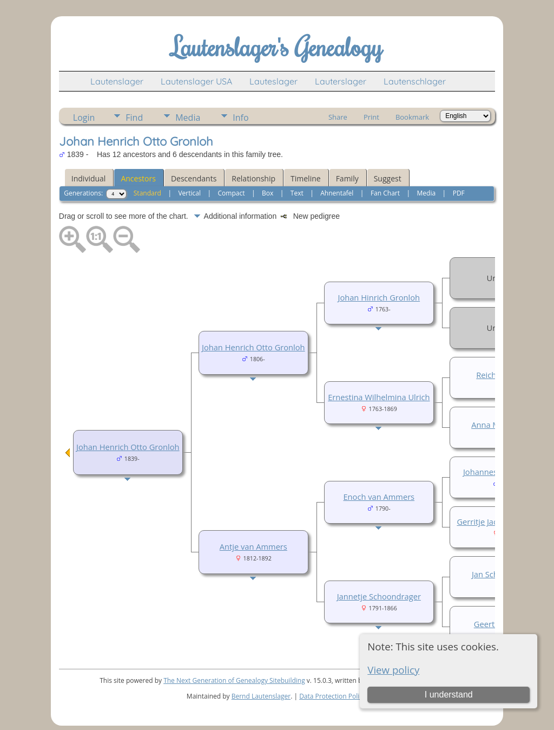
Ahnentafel (336, 193)
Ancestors (138, 178)
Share (337, 117)
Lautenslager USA (196, 81)
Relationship (253, 178)
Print (371, 117)
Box (267, 193)
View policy (393, 669)
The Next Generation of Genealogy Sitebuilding (234, 680)
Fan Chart (385, 193)
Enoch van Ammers (378, 496)
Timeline (306, 178)
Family (347, 178)
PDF (459, 193)
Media (187, 117)
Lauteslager (273, 81)
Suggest (387, 178)
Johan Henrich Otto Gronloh (128, 446)
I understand (449, 694)
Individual (88, 178)
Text (297, 193)
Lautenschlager (415, 81)
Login (84, 117)
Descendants (193, 178)
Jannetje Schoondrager (379, 596)
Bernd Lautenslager (261, 696)
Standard (147, 193)
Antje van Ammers (253, 546)
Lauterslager (340, 81)
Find (134, 117)
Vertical (189, 193)
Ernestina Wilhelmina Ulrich (379, 397)
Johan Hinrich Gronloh (379, 297)
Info (240, 117)
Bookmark (412, 117)
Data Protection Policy (332, 696)
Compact (231, 193)
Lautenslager (116, 81)
